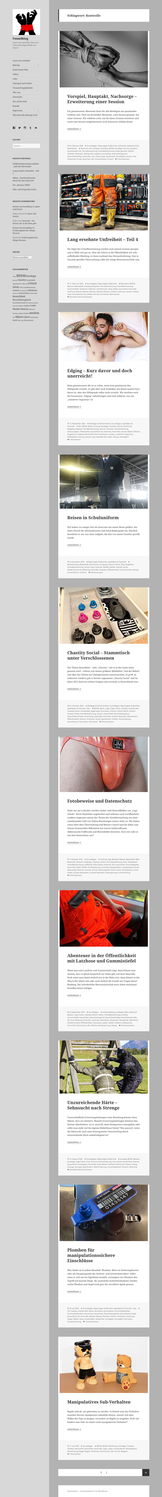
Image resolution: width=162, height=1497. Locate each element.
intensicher (127, 1161)
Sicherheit (71, 159)
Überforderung (100, 1167)
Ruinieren (104, 434)
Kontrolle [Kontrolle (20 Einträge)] (15, 306)
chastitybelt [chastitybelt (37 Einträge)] (30, 280)
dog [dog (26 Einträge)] (27, 284)
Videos (15, 74)
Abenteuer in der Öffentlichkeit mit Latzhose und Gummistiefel (101, 958)
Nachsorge (100, 156)
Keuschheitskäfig (74, 156)
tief (92, 159)
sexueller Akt (101, 437)
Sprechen (86, 159)
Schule (135, 570)
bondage (118, 148)
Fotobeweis (132, 862)
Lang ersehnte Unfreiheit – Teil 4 (102, 239)
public (105, 1023)
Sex (134, 156)
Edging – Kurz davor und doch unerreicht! (99, 373)
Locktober (105, 867)
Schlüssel (90, 719)
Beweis (122, 859)
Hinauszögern (73, 431)
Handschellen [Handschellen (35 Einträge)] (24, 293)
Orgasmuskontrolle (85, 434)
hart (114, 1161)
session (129, 156)
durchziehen (108, 1311)
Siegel (69, 1319)
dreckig (87, 286)
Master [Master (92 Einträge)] (16, 308)
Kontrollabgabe (132, 864)
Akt (90, 148)
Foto (125, 862)
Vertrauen (93, 721)
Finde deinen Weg (20, 69)
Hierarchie (88, 1313)
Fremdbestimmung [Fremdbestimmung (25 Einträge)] (29, 287)
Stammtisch (106, 719)
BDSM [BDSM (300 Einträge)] (21, 275)
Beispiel (115, 859)
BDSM (111, 148)
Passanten (97, 1023)
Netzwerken (132, 716)
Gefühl (131, 151)
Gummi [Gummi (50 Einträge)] (16, 290)
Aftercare (84, 148)
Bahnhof (133, 1012)
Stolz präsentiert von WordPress (93, 1491)
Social (97, 719)
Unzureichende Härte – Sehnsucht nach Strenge (93, 1105)
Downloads (17, 97)
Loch (93, 156)
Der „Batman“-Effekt (21, 185)
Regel (81, 1451)
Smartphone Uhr (79, 294)
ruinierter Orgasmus (124, 434)
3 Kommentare (107, 721)
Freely (76, 713)
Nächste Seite (145, 1472)
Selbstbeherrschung (75, 437)
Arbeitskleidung (109, 1012)
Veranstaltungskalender (23, 88)
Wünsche (133, 1167)
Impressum (17, 110)
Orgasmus (71, 434)
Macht (130, 431)
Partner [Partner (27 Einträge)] (15, 313)
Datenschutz (72, 1491)
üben (110, 437)
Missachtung (72, 1451)
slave (69, 294)
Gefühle (70, 153)
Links (15, 79)
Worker (94, 1025)
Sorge (79, 159)
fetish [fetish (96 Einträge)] (16, 287)
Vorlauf (110, 159)
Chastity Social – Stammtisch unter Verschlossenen (98, 655)
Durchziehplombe (122, 1311)
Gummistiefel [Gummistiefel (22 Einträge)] (24, 290)
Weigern (124, 1451)
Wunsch (125, 1167)
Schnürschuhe (126, 570)
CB (68, 1311)
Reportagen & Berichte (107, 146)
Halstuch (92, 289)
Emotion (133, 148)
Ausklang (104, 148)
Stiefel (89, 294)
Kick (72, 1020)
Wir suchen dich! (20, 101)
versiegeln (109, 1319)
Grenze (102, 429)
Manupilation (131, 1448)
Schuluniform (73, 572)
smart (118, 870)
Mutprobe (114, 1020)
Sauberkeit (110, 156)
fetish (117, 564)
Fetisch (111, 564)
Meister (85, 291)
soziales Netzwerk (97, 872)
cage (107, 708)
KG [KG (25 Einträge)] (27, 303)
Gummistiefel (73, 289)
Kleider (106, 567)
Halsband (83, 289)
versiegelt (119, 1319)
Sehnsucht (120, 1164)
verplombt (99, 1319)
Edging (79, 429)
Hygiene (97, 153)
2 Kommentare (123, 159)
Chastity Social (73, 711)
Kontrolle (86, 156)
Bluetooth (71, 862)
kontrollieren (102, 1164)
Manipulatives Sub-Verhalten (99, 1402)
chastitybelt (85, 711)
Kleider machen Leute (119, 567)
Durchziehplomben (75, 1313)
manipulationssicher (130, 867)
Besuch (70, 286)
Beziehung (113, 1446)
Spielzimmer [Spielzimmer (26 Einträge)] (34, 317)
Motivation (104, 1020)
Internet (107, 864)
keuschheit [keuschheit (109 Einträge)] (19, 296)
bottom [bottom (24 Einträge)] (15, 280)
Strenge (70, 1167)
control (119, 426)
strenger (78, 1167)
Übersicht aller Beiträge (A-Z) (25, 115)
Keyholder (98, 716)
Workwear (102, 1025)
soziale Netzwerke (81, 872)
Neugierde (124, 1020)
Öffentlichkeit (113, 570)
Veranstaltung (125, 719)
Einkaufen (95, 286)
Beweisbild (78, 286)
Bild (137, 859)
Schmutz (121, 291)
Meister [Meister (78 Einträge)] (25, 308)
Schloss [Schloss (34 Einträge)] (26, 313)
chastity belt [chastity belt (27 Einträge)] (17, 284)
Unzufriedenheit (114, 1167)
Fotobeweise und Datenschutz (99, 801)
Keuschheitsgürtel (119, 153)
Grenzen (110, 429)
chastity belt (133, 708)
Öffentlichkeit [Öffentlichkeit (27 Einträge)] (28, 320)
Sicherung (130, 1316)
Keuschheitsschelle (75, 716)
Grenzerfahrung (121, 429)
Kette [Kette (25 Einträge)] (35, 293)
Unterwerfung (124, 872)
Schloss (114, 291)
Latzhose (71, 291)
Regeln (87, 1451)
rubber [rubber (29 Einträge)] (20, 313)
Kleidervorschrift (74, 570)
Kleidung (86, 570)
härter (119, 1161)
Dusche (126, 148)
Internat (98, 567)
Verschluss (83, 721)
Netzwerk (122, 716)
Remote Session (103, 291)
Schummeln (105, 1451)
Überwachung (111, 872)
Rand (96, 434)
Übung (116, 437)
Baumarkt (125, 283)
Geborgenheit (121, 151)
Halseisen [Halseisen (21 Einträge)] (15, 293)
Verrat (117, 1451)
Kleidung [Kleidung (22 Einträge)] (31, 303)
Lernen (124, 431)
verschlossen (72, 721)
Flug (122, 564)
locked (114, 716)
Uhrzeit (96, 294)
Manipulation (115, 867)
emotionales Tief (74, 151)
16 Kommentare (91, 1321)
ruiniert (111, 434)
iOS (113, 864)
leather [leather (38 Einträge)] (27, 306)
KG (101, 431)
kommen (107, 431)
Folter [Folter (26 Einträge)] (21, 287)
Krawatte (103, 570)
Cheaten (130, 1446)
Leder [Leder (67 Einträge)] (33, 305)
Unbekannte (127, 1023)
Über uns (16, 92)
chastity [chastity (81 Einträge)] (22, 279)
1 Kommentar (75, 439)
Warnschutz (115, 294)
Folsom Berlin (123, 711)
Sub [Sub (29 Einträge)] (19, 320)
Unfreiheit (104, 294)
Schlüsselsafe (103, 870)
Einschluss (105, 711)
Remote (92, 291)
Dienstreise (94, 564)
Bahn (126, 1012)
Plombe (106, 1316)
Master (78, 291)
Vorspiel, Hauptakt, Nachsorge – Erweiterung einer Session (102, 98)
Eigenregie (95, 711)
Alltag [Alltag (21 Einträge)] (14, 276)
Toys (88, 708)
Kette (115, 289)
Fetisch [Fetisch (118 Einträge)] (32, 283)
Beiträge (16, 65)
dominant (98, 1311)
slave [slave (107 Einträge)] (27, 316)
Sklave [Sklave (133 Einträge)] (19, 317)
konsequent (82, 1164)
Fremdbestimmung (106, 151)
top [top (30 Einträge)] (22, 320)
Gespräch (79, 153)
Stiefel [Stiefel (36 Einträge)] (15, 320)
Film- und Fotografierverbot (24, 189)
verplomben (89, 1319)
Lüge (105, 1448)
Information (98, 864)
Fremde (124, 1015)
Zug (108, 1025)
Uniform (83, 572)
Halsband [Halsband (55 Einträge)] (32, 290)
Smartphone (127, 870)
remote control (91, 870)
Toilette (118, 1023)
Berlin (102, 708)
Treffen (115, 719)
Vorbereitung (100, 159)
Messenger (71, 870)
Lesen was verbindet (21, 60)
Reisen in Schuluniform (93, 517)
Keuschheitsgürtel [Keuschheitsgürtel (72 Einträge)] (22, 299)
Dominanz (127, 426)
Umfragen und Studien (22, 83)
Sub (112, 1451)
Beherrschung (94, 426)
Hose (110, 289)
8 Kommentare (96, 572)
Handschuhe (102, 289)
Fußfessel (88, 864)
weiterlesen (74, 128)
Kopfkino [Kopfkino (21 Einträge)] (21, 306)
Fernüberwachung (90, 151)
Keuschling (88, 716)
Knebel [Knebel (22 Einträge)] (36, 303)
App (109, 859)
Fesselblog (20, 38)
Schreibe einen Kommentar (80, 297)
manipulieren (119, 1448)
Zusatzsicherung (74, 1321)
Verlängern (124, 437)
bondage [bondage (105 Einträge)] (31, 276)
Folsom (113, 711)
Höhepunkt (88, 153)
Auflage (96, 148)
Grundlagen (92, 146)
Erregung (104, 564)
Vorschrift (71, 1025)
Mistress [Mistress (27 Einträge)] (32, 309)
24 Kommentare (127, 1025)
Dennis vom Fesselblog (22, 206)
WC (89, 1025)
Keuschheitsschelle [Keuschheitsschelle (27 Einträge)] (19, 303)
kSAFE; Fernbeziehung (91, 867)
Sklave (136, 291)
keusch (100, 713)
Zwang (114, 1025)
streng (134, 1164)
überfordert (88, 1167)
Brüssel (79, 862)
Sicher (112, 870)
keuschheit (106, 153)
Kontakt (16, 106)
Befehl (105, 1446)
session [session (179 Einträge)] (34, 313)
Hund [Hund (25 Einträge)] (32, 293)
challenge (88, 862)
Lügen (110, 1448)
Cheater (70, 1448)
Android (103, 859)
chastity (112, 426)
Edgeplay (71, 429)
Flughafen (129, 564)
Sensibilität (120, 156)
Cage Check (115, 708)
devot (91, 1311)
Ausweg (123, 1159)
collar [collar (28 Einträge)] (23, 284)
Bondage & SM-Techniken (99, 423)
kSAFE (78, 867)
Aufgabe (120, 1012)
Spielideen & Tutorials (117, 562)
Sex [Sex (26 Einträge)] (14, 317)
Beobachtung (73, 564)
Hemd (86, 567)
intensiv (136, 1161)
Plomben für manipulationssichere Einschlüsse (91, 1255)
